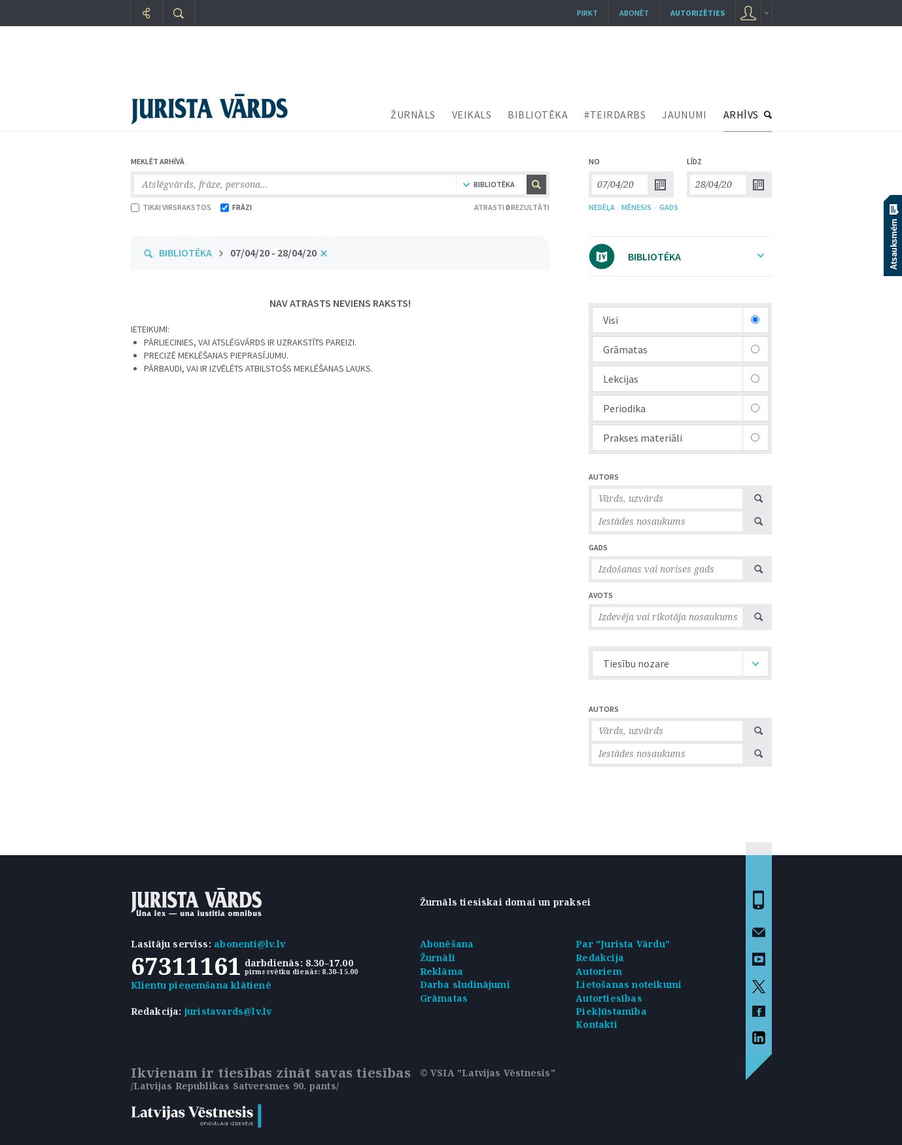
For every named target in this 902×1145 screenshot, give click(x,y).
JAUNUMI (684, 114)
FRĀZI (236, 207)
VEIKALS (472, 114)
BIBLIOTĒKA (538, 114)
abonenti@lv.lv (249, 944)
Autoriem (599, 971)
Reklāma (441, 971)
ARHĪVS (741, 114)
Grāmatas (444, 998)
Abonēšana (447, 944)
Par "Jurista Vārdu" (623, 944)
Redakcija (600, 957)
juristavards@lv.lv (228, 1011)
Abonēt (634, 13)
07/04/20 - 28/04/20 (273, 252)
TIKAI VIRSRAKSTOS (171, 207)
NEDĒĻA (602, 207)
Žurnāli (437, 957)
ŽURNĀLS (413, 114)
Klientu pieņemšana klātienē (201, 985)
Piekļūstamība (611, 1011)
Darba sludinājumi (465, 984)
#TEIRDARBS (615, 114)
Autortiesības (609, 998)
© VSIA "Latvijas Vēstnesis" (487, 1072)
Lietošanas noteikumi (629, 984)
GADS (668, 207)
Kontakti (596, 1024)
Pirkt (587, 13)
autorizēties (697, 13)
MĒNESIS (636, 207)
